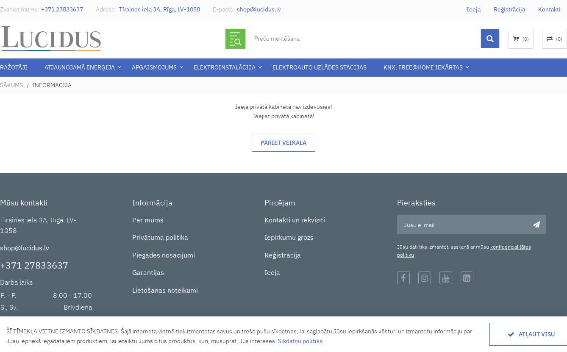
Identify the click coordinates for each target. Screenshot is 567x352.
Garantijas (148, 272)
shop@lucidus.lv (259, 9)
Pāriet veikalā (283, 143)
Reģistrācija (509, 9)
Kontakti (549, 9)
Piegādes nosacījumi (163, 255)
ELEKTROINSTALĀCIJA (225, 67)
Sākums (11, 85)
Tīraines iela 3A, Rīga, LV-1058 (159, 9)
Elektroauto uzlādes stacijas (319, 67)
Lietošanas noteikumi (165, 290)
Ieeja (474, 9)
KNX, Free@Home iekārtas (423, 67)
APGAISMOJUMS (154, 67)
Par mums (148, 220)
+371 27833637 (62, 9)
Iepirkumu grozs (289, 237)
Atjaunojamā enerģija (79, 67)
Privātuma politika (160, 237)
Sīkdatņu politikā (300, 341)
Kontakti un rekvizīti (294, 220)
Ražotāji (14, 67)
